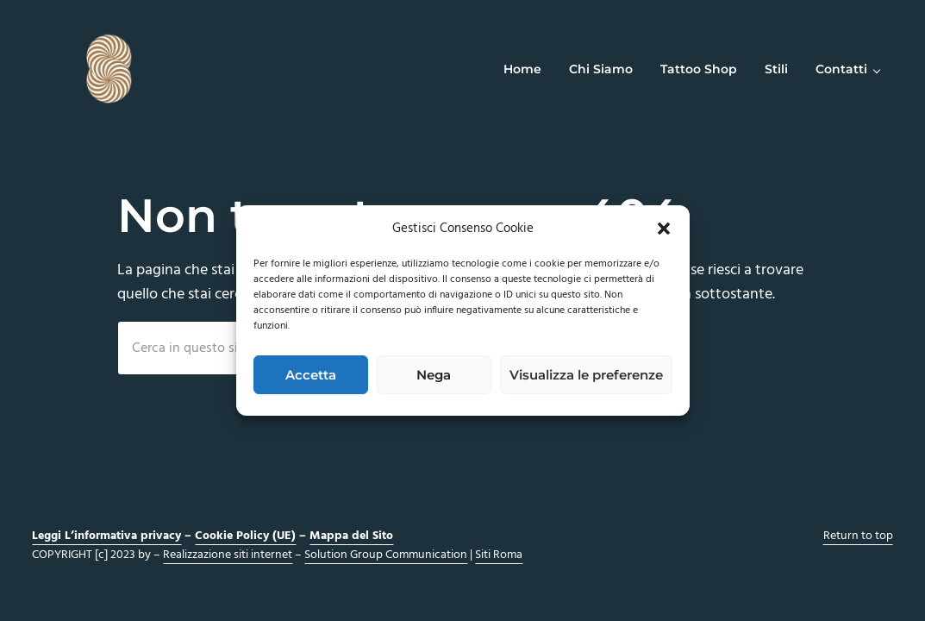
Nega (433, 375)
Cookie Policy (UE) (245, 536)
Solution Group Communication (385, 555)
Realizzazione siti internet (227, 555)
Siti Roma (498, 555)
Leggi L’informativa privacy (106, 536)
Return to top (858, 536)
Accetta (310, 375)
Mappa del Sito (351, 536)
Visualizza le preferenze (586, 375)
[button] (663, 228)
